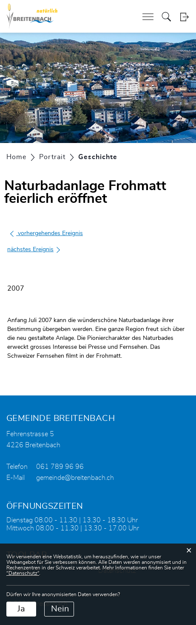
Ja (21, 609)
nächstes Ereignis (34, 249)
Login (184, 17)
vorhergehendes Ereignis (46, 233)
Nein (60, 609)
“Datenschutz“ (22, 573)
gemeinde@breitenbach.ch (75, 477)
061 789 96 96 (60, 466)
